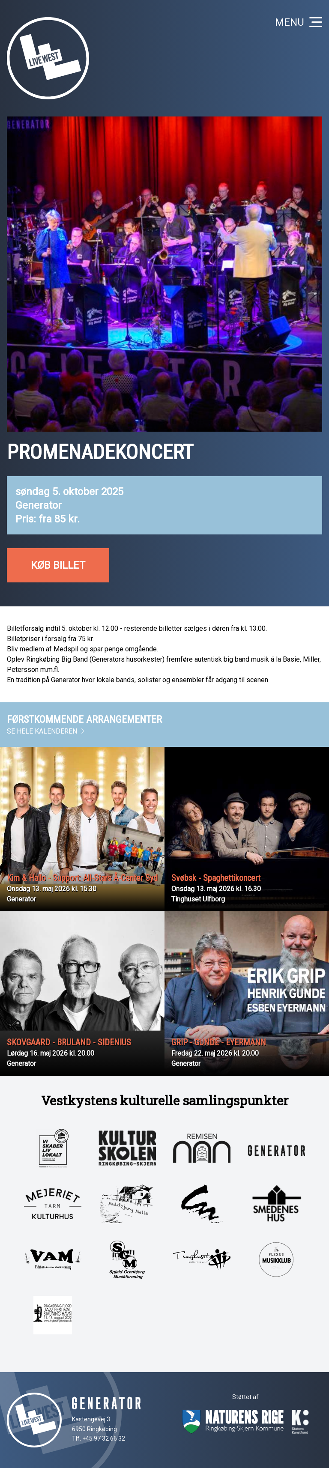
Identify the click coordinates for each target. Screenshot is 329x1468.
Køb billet (58, 565)
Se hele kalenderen (46, 731)
